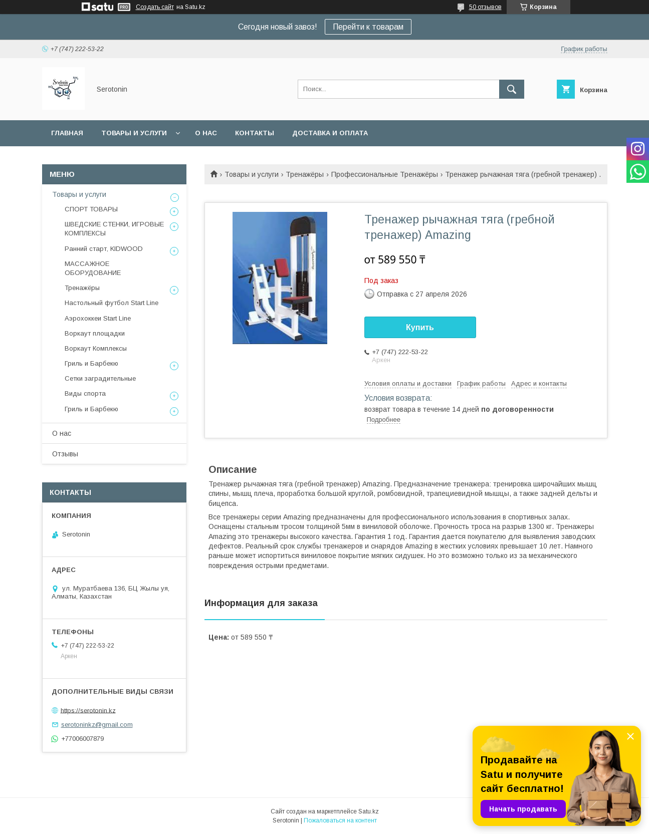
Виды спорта (85, 393)
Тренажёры (305, 174)
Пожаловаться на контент (340, 820)
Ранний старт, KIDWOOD (104, 248)
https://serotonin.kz (88, 710)
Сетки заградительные (100, 378)
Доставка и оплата (330, 133)
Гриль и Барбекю (91, 363)
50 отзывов (485, 7)
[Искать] (511, 89)
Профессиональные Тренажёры (384, 174)
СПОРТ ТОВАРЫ (91, 209)
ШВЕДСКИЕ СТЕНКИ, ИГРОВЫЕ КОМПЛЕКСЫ (114, 228)
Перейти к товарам (368, 27)
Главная (67, 133)
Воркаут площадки (95, 333)
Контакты (254, 133)
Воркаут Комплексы (96, 348)
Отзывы (65, 454)
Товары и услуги (134, 133)
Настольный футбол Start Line (111, 303)
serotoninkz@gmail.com (97, 724)
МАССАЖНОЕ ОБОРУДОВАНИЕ (93, 268)
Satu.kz (368, 811)
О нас (206, 133)
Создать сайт (155, 7)
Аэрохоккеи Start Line (98, 318)
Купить (420, 327)
